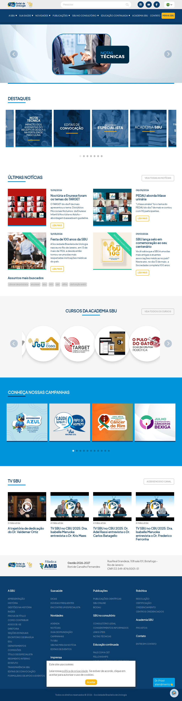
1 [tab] (80, 156)
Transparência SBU (33, 667)
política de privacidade (75, 670)
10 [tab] (105, 451)
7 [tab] (101, 156)
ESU (24, 641)
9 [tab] (101, 451)
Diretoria (27, 628)
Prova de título (31, 616)
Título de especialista (34, 654)
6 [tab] (98, 156)
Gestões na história (34, 607)
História (27, 603)
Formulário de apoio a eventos (40, 675)
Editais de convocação (35, 671)
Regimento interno (33, 658)
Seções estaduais (32, 633)
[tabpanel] (110, 128)
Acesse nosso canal (159, 481)
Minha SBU (168, 15)
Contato (155, 15)
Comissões (28, 650)
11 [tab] (109, 451)
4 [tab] (91, 156)
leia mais (57, 239)
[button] (169, 4)
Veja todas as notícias (158, 178)
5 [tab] (94, 156)
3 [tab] (87, 156)
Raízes (25, 611)
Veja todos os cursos (157, 311)
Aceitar (91, 682)
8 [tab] (98, 451)
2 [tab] (84, 156)
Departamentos (31, 645)
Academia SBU (140, 15)
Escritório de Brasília (35, 637)
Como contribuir (32, 620)
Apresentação (30, 598)
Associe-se (28, 624)
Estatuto (27, 663)
